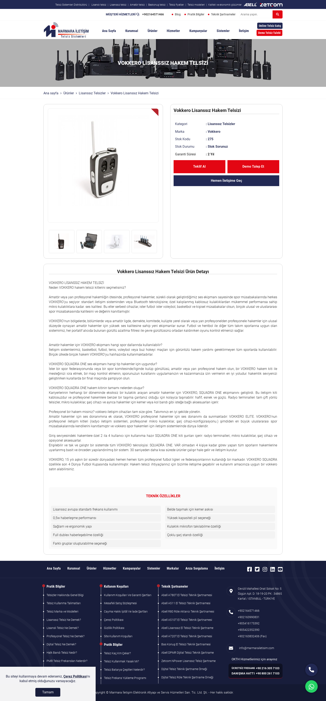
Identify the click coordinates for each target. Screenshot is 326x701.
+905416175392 (248, 623)
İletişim (244, 31)
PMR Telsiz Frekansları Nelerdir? (67, 661)
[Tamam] (47, 692)
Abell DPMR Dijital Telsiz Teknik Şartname (187, 652)
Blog (177, 14)
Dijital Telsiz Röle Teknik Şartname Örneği (187, 677)
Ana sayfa (50, 93)
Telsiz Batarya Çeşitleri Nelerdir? (124, 669)
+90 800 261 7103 (267, 673)
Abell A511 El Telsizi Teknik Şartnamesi (185, 603)
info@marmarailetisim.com (256, 648)
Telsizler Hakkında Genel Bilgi (65, 595)
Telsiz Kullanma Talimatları (64, 603)
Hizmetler (173, 31)
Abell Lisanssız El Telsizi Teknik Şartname (187, 628)
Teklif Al (199, 166)
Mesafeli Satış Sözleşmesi (120, 603)
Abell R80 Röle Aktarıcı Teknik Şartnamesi (187, 611)
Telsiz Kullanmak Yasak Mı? (121, 661)
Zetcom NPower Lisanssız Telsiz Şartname (188, 661)
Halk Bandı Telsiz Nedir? (62, 652)
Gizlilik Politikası (114, 628)
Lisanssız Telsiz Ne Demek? (64, 619)
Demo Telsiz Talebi (269, 32)
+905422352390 (248, 629)
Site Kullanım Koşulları (118, 636)
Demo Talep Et (253, 166)
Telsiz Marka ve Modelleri (62, 611)
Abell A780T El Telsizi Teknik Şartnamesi (186, 595)
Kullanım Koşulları (116, 586)
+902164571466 (153, 14)
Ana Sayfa (109, 31)
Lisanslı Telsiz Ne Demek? (63, 628)
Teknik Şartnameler (223, 14)
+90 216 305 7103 (267, 668)
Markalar (173, 568)
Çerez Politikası (113, 619)
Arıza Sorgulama (196, 568)
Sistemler (223, 31)
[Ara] (278, 14)
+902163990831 (248, 617)
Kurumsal (131, 31)
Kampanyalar (198, 31)
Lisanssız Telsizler (92, 93)
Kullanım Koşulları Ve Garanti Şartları (127, 595)
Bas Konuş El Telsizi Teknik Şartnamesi (186, 644)
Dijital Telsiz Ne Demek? (61, 644)
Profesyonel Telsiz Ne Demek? (65, 636)
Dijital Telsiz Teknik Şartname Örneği (184, 669)
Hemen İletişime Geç (226, 181)
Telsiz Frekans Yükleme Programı (125, 678)
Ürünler (152, 31)
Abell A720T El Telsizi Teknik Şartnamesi (186, 636)
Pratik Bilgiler (195, 14)
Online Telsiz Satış (270, 25)
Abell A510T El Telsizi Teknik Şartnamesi (186, 619)
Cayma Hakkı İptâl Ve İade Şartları (126, 611)
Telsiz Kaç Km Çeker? (117, 653)
